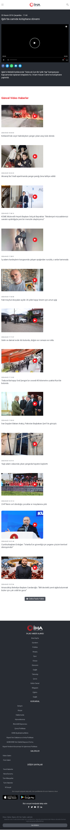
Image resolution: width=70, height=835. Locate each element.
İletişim (20, 706)
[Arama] (67, 5)
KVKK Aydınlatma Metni (20, 733)
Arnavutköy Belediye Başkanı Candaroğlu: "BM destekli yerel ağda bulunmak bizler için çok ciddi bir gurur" (34, 589)
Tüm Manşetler (8, 778)
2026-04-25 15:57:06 (7, 584)
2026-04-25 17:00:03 (7, 420)
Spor (35, 656)
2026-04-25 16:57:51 (7, 461)
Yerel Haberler (8, 769)
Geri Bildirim (35, 825)
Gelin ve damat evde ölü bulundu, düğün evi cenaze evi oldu (27, 340)
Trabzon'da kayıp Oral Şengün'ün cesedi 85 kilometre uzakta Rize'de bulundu (31, 382)
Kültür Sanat (35, 683)
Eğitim (35, 692)
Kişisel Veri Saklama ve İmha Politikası (20, 737)
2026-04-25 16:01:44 (7, 541)
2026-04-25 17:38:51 (7, 256)
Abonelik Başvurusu (20, 724)
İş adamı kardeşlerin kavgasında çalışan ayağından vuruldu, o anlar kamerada (34, 259)
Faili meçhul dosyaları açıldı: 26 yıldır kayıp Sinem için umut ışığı (29, 300)
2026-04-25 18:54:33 (7, 133)
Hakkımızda (20, 715)
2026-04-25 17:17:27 (7, 337)
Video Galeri (7, 756)
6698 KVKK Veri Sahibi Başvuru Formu (20, 742)
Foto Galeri (7, 760)
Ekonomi (35, 665)
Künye (20, 710)
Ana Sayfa (35, 638)
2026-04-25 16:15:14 (7, 501)
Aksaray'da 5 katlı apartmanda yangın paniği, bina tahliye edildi (28, 176)
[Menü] (2, 5)
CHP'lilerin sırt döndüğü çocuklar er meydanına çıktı (24, 504)
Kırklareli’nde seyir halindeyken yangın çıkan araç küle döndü (27, 136)
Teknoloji (35, 674)
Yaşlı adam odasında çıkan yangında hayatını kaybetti (24, 464)
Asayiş (35, 652)
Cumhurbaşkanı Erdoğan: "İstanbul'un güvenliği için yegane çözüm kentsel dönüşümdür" (34, 545)
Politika (35, 647)
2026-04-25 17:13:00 (7, 377)
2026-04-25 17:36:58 (7, 297)
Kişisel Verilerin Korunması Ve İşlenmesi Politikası (20, 746)
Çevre (35, 679)
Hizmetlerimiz (20, 719)
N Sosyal (8, 787)
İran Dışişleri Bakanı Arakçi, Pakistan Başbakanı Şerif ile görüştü (29, 423)
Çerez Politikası (20, 728)
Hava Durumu (8, 774)
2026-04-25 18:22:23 (7, 173)
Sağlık (35, 670)
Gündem (35, 643)
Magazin (35, 688)
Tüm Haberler (8, 783)
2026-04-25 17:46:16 (7, 213)
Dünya (35, 661)
